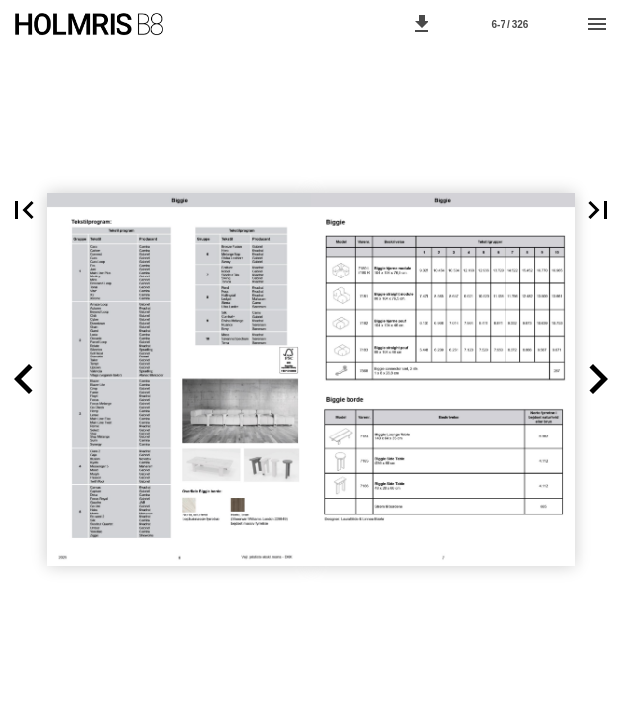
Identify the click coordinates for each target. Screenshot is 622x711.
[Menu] (597, 23)
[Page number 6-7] (509, 23)
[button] (421, 23)
